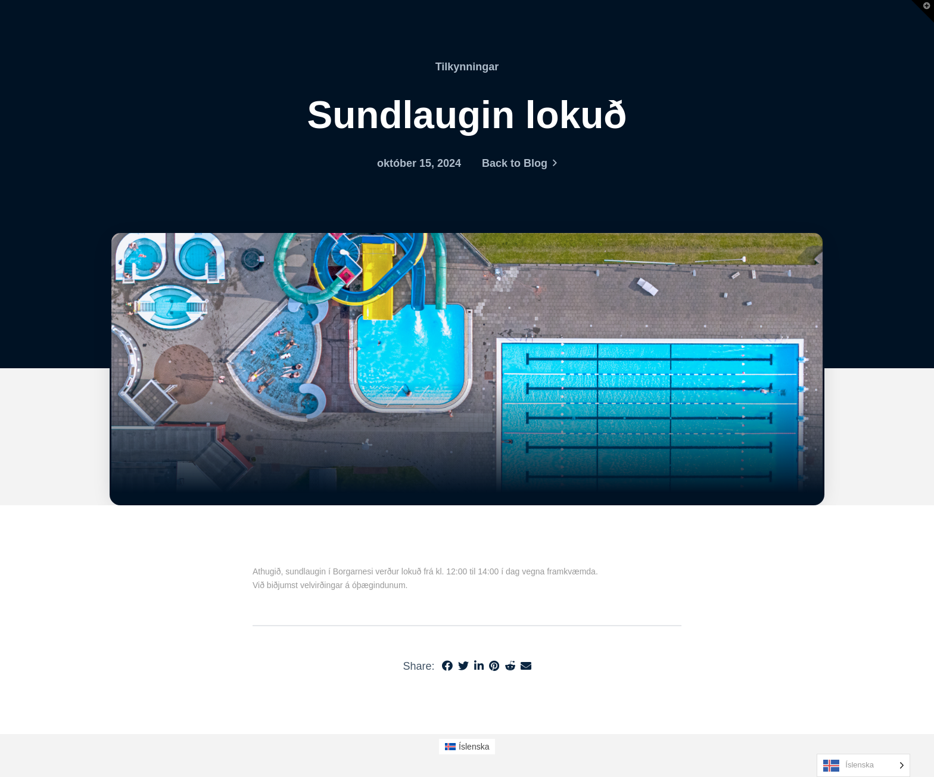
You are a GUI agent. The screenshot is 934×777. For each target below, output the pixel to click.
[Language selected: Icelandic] (863, 765)
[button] (922, 11)
